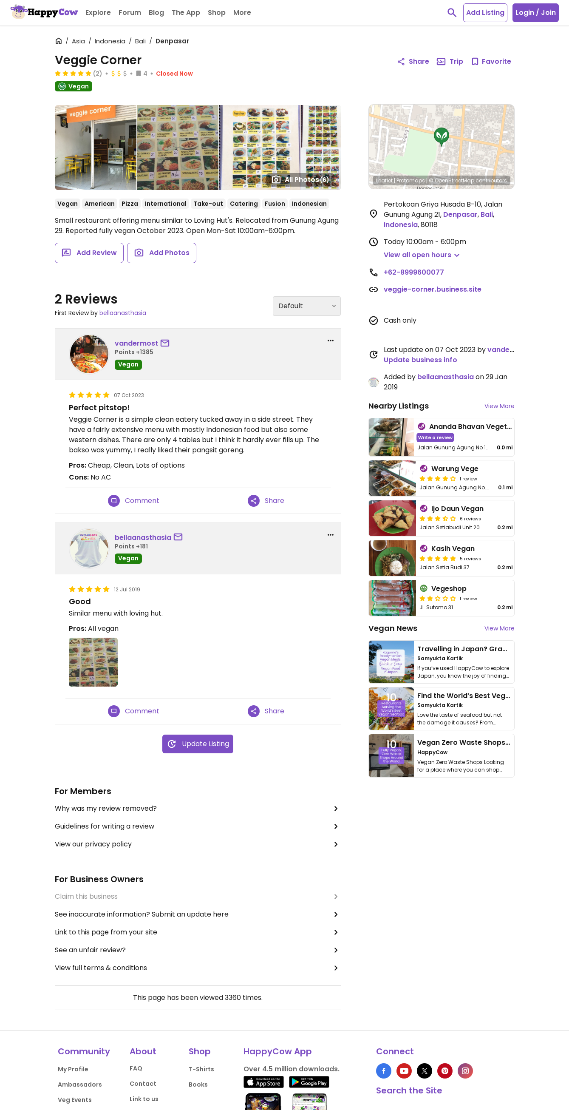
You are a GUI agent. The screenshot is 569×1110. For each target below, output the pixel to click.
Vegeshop (449, 588)
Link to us (144, 1099)
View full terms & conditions (198, 968)
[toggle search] (452, 13)
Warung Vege (454, 469)
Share (266, 501)
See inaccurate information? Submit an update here (198, 914)
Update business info (420, 360)
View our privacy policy (198, 844)
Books (198, 1084)
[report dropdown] (331, 340)
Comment (133, 501)
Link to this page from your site (198, 932)
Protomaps (410, 180)
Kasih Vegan (453, 549)
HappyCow (432, 752)
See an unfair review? (198, 950)
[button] (441, 137)
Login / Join (535, 12)
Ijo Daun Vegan (457, 509)
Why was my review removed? (198, 808)
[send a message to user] (166, 343)
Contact (143, 1083)
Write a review (435, 437)
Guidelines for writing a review (198, 826)
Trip (449, 62)
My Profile (73, 1069)
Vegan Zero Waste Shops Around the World (492, 742)
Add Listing (485, 12)
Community (84, 1051)
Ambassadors (80, 1084)
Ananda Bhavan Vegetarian (477, 427)
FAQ (136, 1068)
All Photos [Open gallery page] (300, 179)
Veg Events (75, 1100)
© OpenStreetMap (451, 180)
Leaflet (384, 180)
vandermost (136, 343)
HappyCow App (277, 1051)
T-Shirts (201, 1069)
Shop (200, 1051)
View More (499, 406)
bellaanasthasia (122, 313)
